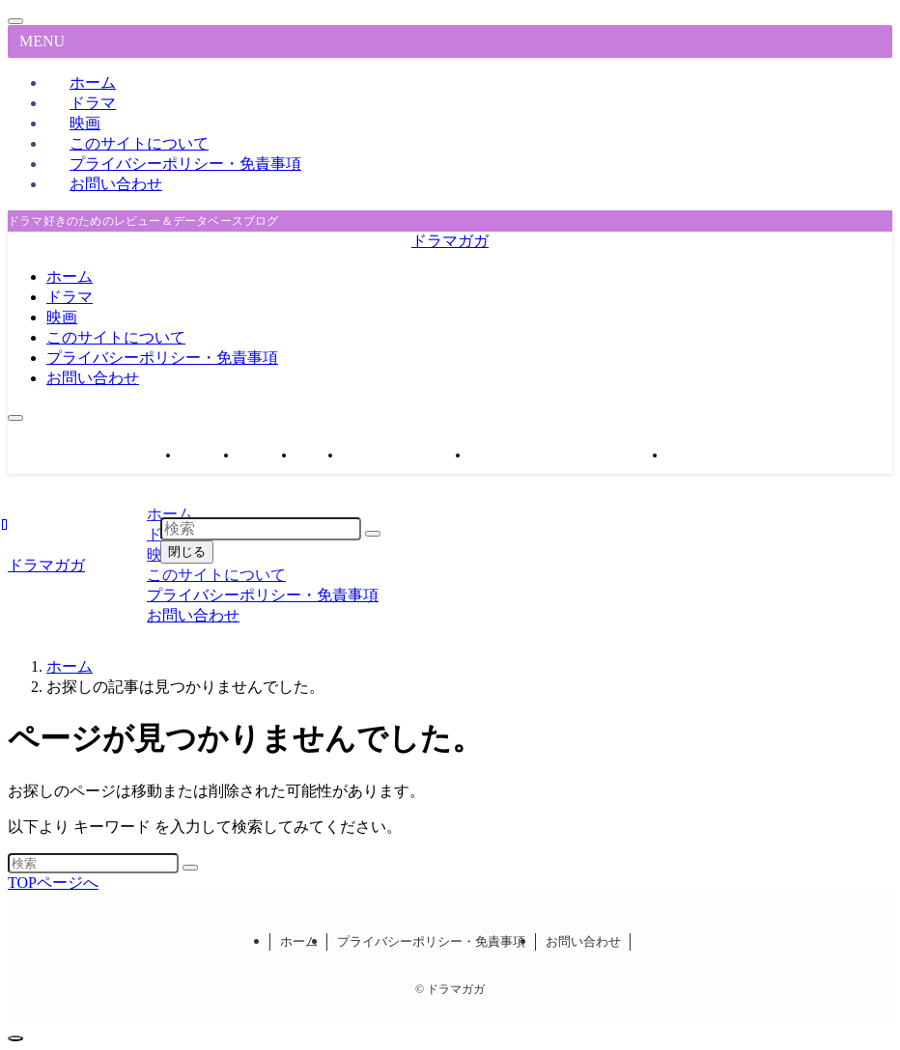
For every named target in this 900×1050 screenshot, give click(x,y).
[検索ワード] (93, 863)
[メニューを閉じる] (15, 21)
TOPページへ (53, 882)
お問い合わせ (116, 184)
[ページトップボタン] (15, 1038)
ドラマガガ (450, 241)
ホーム (299, 941)
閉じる (187, 551)
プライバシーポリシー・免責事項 (185, 163)
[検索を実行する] (190, 867)
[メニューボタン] (15, 418)
